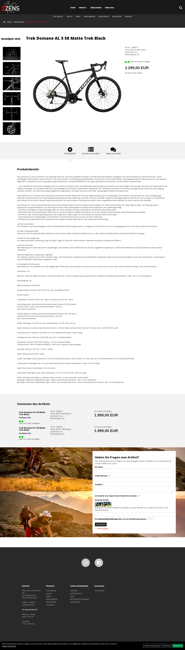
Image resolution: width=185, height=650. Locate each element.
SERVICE (83, 7)
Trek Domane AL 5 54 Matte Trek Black (32, 413)
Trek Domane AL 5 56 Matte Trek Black (32, 429)
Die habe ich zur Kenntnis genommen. (121, 519)
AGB (72, 596)
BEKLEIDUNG (104, 16)
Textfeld (98, 484)
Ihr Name (99, 467)
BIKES (78, 16)
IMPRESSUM (75, 602)
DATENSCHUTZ (76, 593)
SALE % (69, 16)
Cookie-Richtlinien (9, 646)
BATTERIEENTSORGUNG (79, 599)
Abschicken (100, 524)
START (73, 7)
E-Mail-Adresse (101, 476)
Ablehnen (167, 646)
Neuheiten (117, 16)
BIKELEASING (95, 7)
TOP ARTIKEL (58, 16)
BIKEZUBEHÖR (89, 16)
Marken (128, 16)
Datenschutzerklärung (107, 519)
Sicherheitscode (102, 500)
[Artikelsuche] (180, 8)
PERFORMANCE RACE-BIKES (37, 22)
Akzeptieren (178, 646)
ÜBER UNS (110, 7)
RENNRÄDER (19, 22)
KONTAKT (74, 591)
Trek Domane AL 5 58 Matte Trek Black (66, 38)
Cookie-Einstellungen (152, 646)
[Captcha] (134, 514)
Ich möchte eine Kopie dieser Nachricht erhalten (116, 496)
